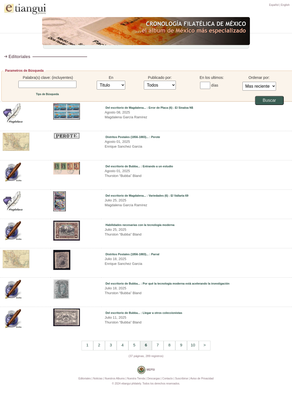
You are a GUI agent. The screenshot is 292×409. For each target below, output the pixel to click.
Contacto (167, 378)
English (285, 4)
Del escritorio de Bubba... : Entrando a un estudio (139, 166)
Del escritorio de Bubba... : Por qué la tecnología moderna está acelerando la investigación (168, 283)
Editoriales (84, 378)
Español (274, 4)
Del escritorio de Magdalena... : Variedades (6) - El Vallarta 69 (147, 195)
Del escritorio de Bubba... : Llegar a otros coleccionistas (144, 312)
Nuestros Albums (115, 378)
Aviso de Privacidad (202, 378)
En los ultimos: (212, 77)
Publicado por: (160, 77)
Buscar (269, 100)
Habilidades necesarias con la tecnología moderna (140, 224)
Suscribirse (181, 378)
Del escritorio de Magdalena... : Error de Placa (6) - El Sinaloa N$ (149, 107)
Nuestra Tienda (136, 378)
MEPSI (146, 370)
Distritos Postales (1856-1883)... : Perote (133, 137)
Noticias (98, 378)
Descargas (153, 378)
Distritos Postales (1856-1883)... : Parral (132, 254)
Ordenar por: (259, 77)
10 (193, 345)
